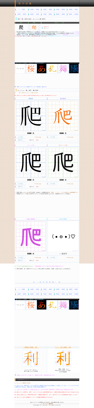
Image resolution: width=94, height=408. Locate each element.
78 (46, 281)
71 (34, 281)
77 (43, 281)
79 (50, 281)
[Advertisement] (47, 52)
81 (59, 281)
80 (53, 281)
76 (40, 281)
